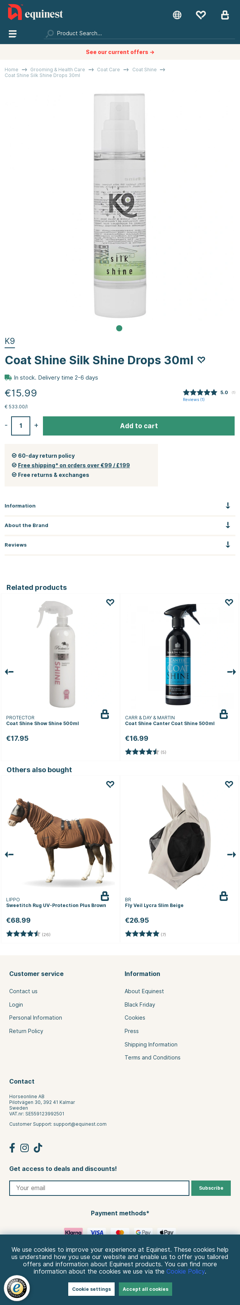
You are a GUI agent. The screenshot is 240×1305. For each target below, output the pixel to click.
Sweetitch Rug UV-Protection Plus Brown (56, 905)
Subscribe (211, 1188)
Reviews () (194, 399)
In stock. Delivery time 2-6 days (56, 377)
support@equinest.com (80, 1124)
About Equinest (144, 991)
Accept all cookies (145, 1289)
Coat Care (108, 69)
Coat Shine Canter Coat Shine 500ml (170, 723)
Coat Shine (144, 69)
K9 (10, 341)
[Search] (139, 33)
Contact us (23, 991)
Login (16, 1005)
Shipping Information (151, 1044)
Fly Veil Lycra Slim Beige (154, 905)
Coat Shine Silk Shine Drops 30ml (42, 75)
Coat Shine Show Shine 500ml (42, 723)
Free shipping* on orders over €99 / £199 (74, 465)
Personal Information (35, 1018)
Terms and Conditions (153, 1057)
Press (132, 1031)
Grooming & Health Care (57, 69)
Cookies (135, 1018)
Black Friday (140, 1005)
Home (11, 69)
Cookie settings (91, 1289)
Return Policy (26, 1031)
